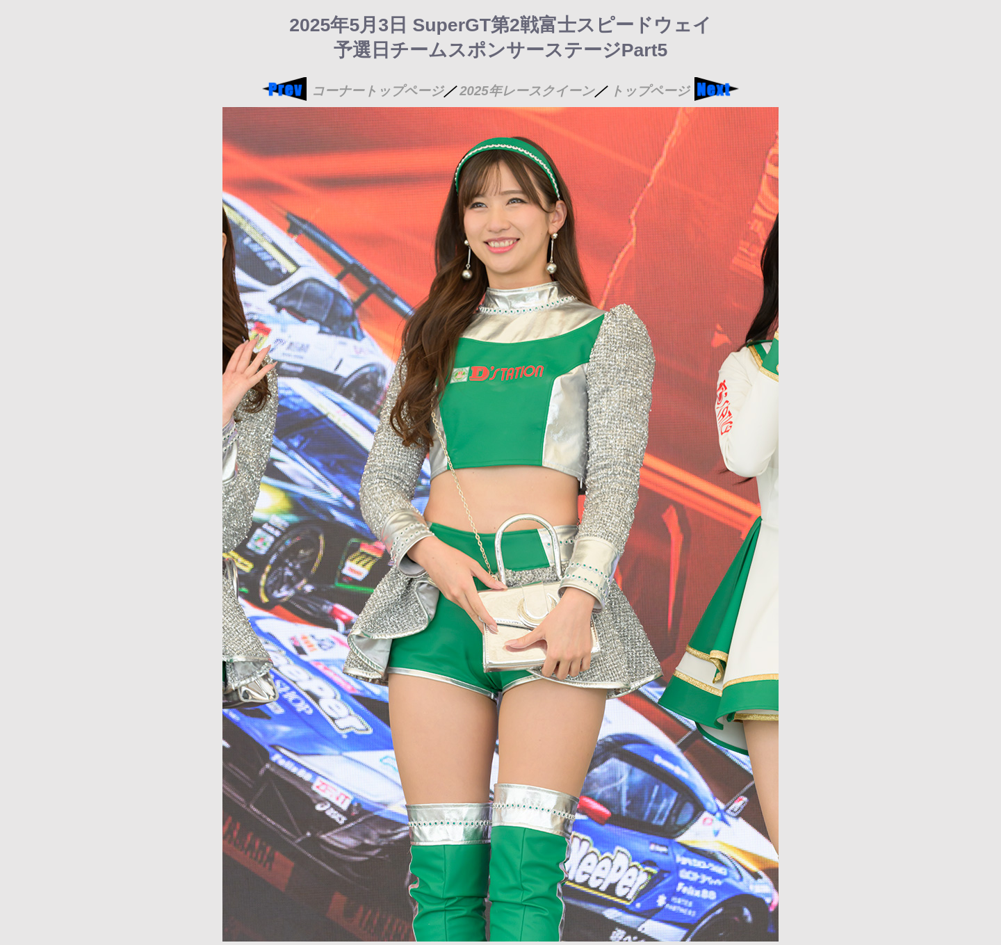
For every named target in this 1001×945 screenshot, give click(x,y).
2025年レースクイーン (526, 90)
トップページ (650, 90)
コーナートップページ (377, 90)
